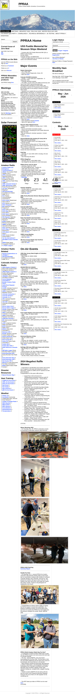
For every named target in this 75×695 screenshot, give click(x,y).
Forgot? (60, 50)
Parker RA (5, 341)
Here (53, 62)
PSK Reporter (6, 217)
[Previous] (55, 95)
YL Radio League (7, 245)
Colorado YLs (6, 297)
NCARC (4, 333)
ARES (4, 178)
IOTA (3, 203)
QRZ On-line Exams (7, 390)
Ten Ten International (8, 238)
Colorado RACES (7, 295)
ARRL (4, 181)
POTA (4, 209)
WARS (4, 365)
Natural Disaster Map (8, 375)
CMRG (4, 291)
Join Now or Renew (57, 58)
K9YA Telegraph (6, 205)
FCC (3, 196)
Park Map (24, 177)
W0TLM (4, 362)
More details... (58, 107)
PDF (2, 54)
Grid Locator (5, 200)
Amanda (36, 120)
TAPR (3, 235)
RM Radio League (7, 350)
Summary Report (25, 569)
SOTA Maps (5, 229)
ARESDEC (5, 276)
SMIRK (4, 224)
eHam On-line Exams (8, 383)
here (7, 63)
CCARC (4, 288)
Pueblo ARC (5, 344)
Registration (55, 55)
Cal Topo (4, 188)
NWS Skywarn (6, 406)
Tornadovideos (6, 411)
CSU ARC (5, 302)
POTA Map (5, 211)
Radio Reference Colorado (9, 347)
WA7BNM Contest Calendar (10, 239)
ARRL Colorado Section (9, 184)
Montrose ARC (6, 332)
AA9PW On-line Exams (8, 380)
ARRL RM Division (7, 185)
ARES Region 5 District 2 (9, 271)
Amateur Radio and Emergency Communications (7, 169)
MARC (4, 326)
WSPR (4, 242)
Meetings (8, 113)
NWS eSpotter (6, 403)
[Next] (72, 95)
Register (65, 50)
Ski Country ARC (7, 361)
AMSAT (4, 172)
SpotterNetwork (6, 409)
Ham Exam (5, 385)
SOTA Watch (5, 232)
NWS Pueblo (5, 404)
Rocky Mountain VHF (8, 359)
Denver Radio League (8, 308)
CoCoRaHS (5, 397)
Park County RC (6, 339)
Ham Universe (6, 388)
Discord (9, 70)
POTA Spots (5, 214)
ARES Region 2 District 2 (9, 267)
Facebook (11, 65)
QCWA (4, 221)
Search (3, 39)
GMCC (4, 312)
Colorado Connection (8, 294)
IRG (3, 320)
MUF (3, 206)
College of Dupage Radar (9, 401)
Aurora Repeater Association (7, 279)
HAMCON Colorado (7, 318)
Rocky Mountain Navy (8, 357)
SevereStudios (6, 408)
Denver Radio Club (7, 306)
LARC (4, 323)
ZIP (2, 52)
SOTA (4, 227)
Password (55, 45)
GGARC (4, 309)
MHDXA (4, 329)
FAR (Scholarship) (7, 191)
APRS (4, 175)
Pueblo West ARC (7, 345)
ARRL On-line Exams (8, 382)
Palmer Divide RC (7, 336)
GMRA (4, 315)
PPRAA (23, 4)
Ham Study (5, 386)
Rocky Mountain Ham (8, 353)
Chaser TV (5, 395)
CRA (3, 299)
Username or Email (58, 42)
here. (28, 136)
